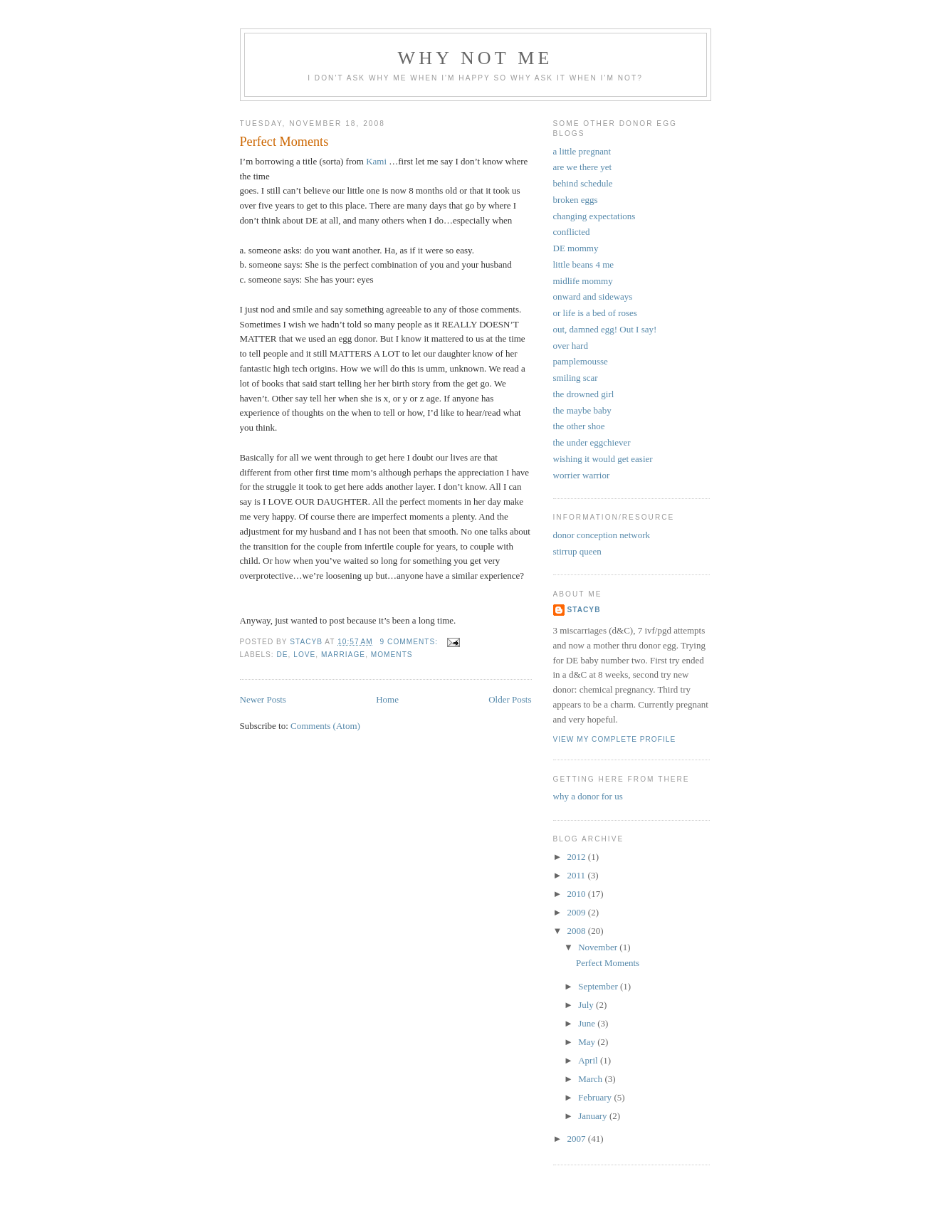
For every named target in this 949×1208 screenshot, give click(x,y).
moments (392, 654)
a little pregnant (582, 151)
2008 (577, 930)
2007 (577, 1138)
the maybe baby (582, 410)
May (587, 1041)
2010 (577, 893)
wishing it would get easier (603, 458)
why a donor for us (588, 796)
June (587, 1023)
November (598, 947)
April (589, 1060)
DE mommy (576, 248)
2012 (577, 856)
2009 (577, 912)
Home (387, 699)
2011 (577, 875)
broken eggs (575, 199)
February (596, 1097)
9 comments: (410, 642)
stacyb (584, 610)
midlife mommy (583, 280)
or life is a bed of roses (595, 313)
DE (282, 654)
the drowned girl (583, 394)
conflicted (571, 231)
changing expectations (594, 216)
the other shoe (579, 426)
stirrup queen (577, 551)
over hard (570, 345)
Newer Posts (263, 699)
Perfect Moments (284, 142)
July (587, 1004)
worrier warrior (581, 475)
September (599, 986)
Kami (376, 161)
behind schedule (583, 183)
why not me (474, 58)
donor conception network (601, 535)
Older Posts (509, 699)
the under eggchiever (592, 442)
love (304, 654)
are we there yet (582, 167)
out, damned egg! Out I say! (605, 329)
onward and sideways (593, 296)
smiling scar (575, 377)
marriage (343, 654)
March (591, 1078)
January (593, 1115)
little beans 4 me (583, 264)
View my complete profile (614, 739)
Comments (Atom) (325, 725)
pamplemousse (580, 361)
